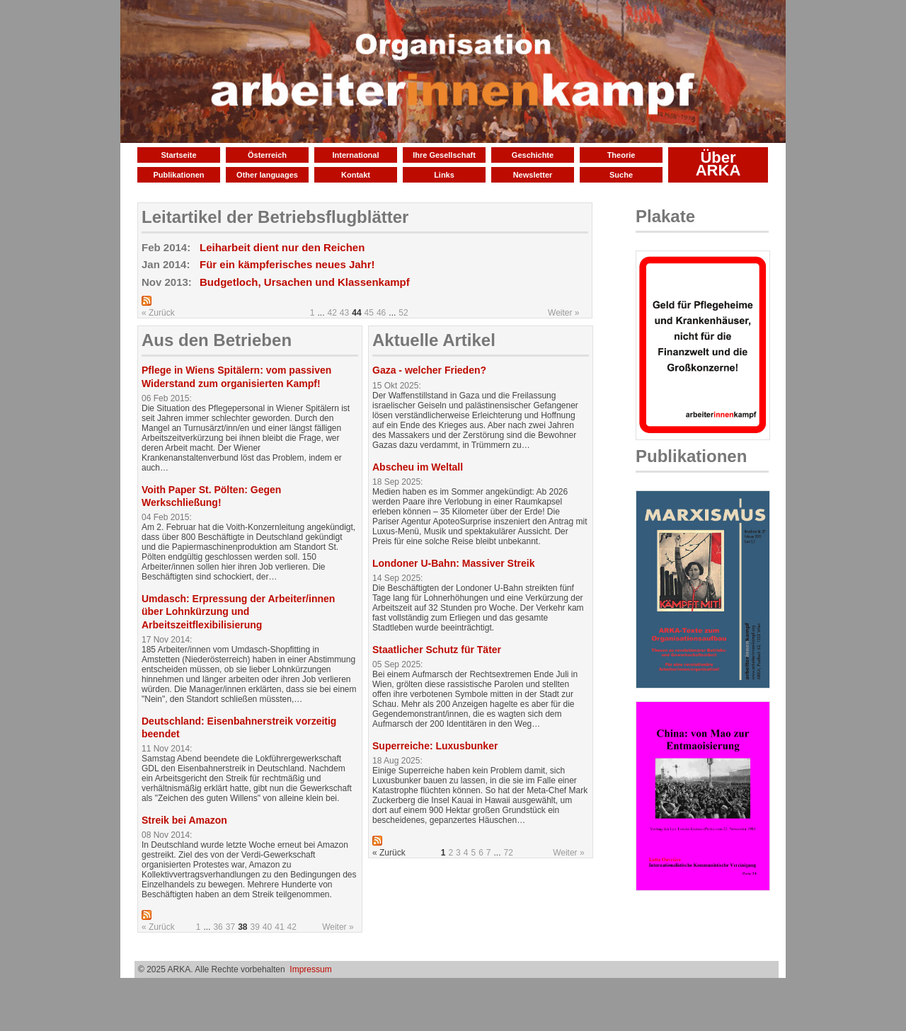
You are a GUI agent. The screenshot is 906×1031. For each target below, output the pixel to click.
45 (369, 313)
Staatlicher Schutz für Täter (436, 649)
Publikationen (178, 175)
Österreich (267, 155)
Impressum (310, 969)
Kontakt (355, 175)
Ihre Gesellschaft (444, 155)
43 (344, 313)
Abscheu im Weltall (417, 467)
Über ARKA (718, 164)
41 (279, 927)
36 (217, 927)
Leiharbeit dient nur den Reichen (282, 247)
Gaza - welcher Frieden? (429, 370)
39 (254, 927)
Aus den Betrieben (217, 340)
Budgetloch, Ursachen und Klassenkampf (305, 282)
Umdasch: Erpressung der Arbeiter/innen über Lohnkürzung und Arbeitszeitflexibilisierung (238, 611)
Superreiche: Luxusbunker (435, 745)
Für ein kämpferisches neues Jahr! (287, 264)
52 (403, 313)
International (355, 155)
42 (332, 313)
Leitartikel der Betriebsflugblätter (275, 216)
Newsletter (533, 175)
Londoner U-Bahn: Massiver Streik (453, 563)
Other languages (267, 175)
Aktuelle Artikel (433, 340)
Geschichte (533, 155)
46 (381, 313)
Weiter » (563, 313)
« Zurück (158, 313)
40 (267, 927)
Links (444, 175)
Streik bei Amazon (184, 820)
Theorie (621, 155)
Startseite (178, 155)
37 (230, 927)
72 (508, 853)
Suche (621, 175)
